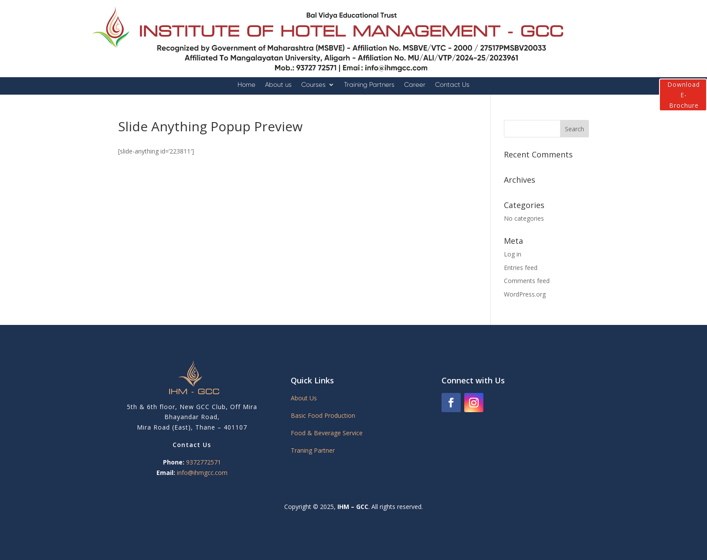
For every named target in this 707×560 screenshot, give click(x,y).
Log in (512, 254)
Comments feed (527, 281)
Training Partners (369, 85)
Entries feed (520, 267)
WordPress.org (525, 294)
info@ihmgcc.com (202, 472)
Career (414, 85)
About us (278, 85)
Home (246, 85)
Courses (313, 85)
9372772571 (203, 462)
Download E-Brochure (683, 94)
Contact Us (452, 85)
